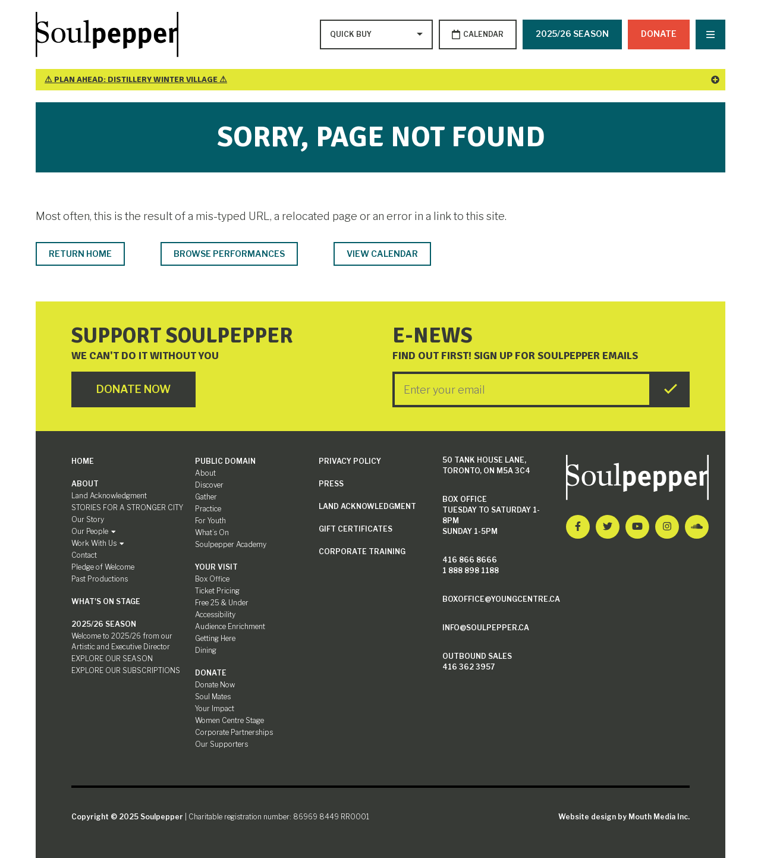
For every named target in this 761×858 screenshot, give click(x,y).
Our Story (87, 519)
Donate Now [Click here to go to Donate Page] (133, 389)
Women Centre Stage (229, 720)
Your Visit (216, 566)
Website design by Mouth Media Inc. (624, 816)
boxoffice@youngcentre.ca (501, 599)
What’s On (212, 532)
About (85, 483)
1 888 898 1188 (470, 570)
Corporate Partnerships (234, 732)
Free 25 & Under (222, 602)
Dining (205, 650)
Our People (93, 531)
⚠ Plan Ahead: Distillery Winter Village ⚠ (382, 79)
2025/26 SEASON (572, 34)
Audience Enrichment (230, 626)
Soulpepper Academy (230, 544)
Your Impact (214, 708)
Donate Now (215, 684)
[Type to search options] (352, 34)
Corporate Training (362, 551)
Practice (208, 508)
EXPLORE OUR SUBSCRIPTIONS (125, 670)
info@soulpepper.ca (485, 627)
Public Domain (225, 461)
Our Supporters (221, 744)
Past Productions (99, 578)
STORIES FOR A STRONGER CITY (127, 507)
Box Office (212, 578)
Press (331, 483)
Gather (206, 496)
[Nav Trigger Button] (710, 34)
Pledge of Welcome (102, 566)
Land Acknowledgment (109, 495)
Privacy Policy (350, 461)
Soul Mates (213, 696)
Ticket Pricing (217, 590)
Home (82, 461)
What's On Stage (105, 601)
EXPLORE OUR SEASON (112, 658)
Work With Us (97, 543)
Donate (659, 34)
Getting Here (215, 638)
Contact (84, 555)
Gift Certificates (355, 528)
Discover (209, 484)
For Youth (210, 520)
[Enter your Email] (522, 389)
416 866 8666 (469, 559)
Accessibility (215, 614)
